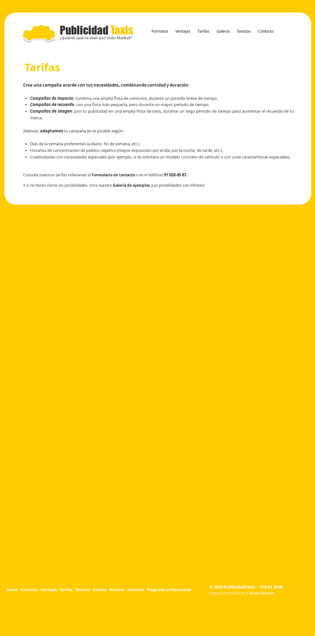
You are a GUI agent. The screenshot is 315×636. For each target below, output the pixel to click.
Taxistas (82, 589)
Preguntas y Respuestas (169, 589)
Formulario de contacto (113, 175)
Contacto (135, 589)
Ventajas (49, 589)
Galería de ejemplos (131, 185)
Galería (99, 589)
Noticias (117, 589)
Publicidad (96, 30)
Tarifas (66, 589)
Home (12, 589)
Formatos (29, 589)
